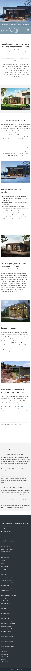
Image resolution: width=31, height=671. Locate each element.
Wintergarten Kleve (5, 649)
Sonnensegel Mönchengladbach (8, 623)
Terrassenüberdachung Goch (7, 636)
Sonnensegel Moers (5, 638)
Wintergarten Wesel (5, 613)
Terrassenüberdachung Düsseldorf (8, 595)
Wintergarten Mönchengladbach (8, 587)
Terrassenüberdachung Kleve (7, 646)
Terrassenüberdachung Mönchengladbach (10, 582)
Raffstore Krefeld (4, 654)
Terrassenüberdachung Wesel (7, 610)
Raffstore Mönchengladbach (7, 656)
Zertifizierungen (4, 566)
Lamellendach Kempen (6, 600)
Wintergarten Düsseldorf (6, 593)
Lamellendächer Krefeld (6, 616)
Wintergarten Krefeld (5, 585)
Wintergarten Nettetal (6, 631)
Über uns (3, 560)
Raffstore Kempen (5, 651)
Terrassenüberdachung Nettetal (8, 628)
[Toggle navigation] (28, 30)
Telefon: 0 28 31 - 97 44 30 (9, 24)
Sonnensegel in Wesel (15, 424)
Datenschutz (19, 669)
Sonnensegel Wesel (5, 608)
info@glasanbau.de (6, 535)
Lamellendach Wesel (5, 590)
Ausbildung (3, 569)
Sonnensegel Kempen (5, 603)
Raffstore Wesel (4, 661)
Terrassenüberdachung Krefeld (7, 580)
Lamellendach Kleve (5, 644)
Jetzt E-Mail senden (23, 24)
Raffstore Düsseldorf (5, 659)
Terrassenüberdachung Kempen (8, 577)
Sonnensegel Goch (5, 633)
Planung (18, 413)
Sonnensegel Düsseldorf (6, 598)
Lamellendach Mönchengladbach (8, 621)
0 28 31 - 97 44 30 (6, 532)
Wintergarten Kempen (6, 605)
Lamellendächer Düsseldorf (7, 626)
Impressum (11, 669)
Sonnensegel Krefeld (5, 618)
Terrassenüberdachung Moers (7, 641)
